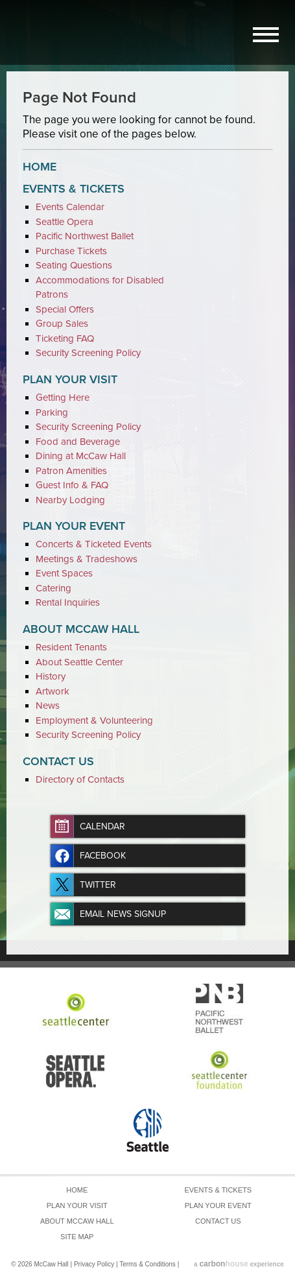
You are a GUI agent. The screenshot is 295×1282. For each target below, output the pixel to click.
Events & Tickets (73, 189)
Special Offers (65, 309)
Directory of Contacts (80, 779)
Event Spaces (64, 573)
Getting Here (62, 397)
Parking (52, 412)
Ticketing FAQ (65, 338)
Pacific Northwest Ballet (85, 236)
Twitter (98, 884)
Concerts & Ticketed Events (94, 544)
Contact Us (58, 761)
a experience (239, 1264)
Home (39, 167)
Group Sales (62, 323)
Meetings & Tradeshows (86, 559)
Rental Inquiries (68, 602)
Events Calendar (70, 207)
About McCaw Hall (81, 629)
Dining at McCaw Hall (81, 456)
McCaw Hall (58, 30)
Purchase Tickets (71, 251)
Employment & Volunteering (94, 720)
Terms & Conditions (147, 1264)
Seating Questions (74, 265)
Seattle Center (75, 1009)
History (50, 676)
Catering (53, 588)
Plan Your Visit (70, 379)
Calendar (102, 826)
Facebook (103, 855)
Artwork (52, 691)
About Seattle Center (79, 662)
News (48, 705)
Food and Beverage (78, 441)
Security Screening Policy (88, 353)
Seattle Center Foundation (220, 1069)
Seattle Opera (64, 222)
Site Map (76, 1236)
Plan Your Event (74, 526)
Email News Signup (123, 914)
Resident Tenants (71, 647)
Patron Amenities (71, 471)
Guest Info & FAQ (72, 485)
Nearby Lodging (70, 500)
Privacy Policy (94, 1264)
